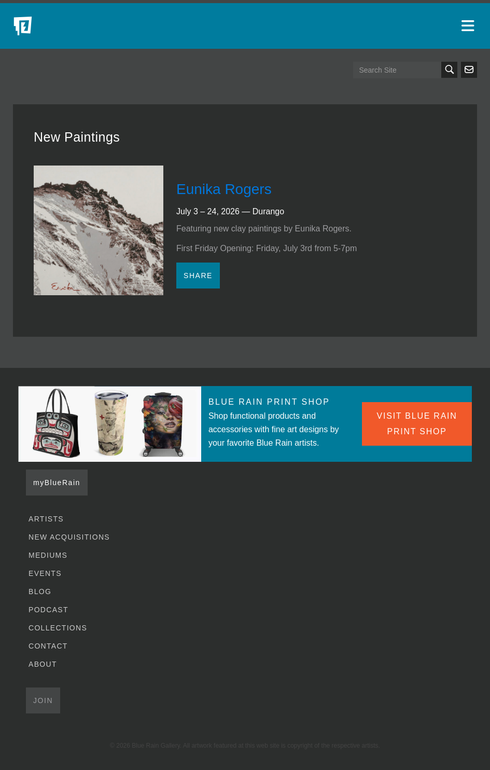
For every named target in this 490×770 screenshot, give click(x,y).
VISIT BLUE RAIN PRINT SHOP (417, 423)
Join (43, 700)
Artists (46, 519)
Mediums (48, 555)
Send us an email (469, 70)
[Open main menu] (469, 26)
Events (45, 573)
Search (449, 70)
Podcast (48, 610)
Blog (40, 591)
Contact (48, 646)
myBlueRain (56, 482)
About (43, 664)
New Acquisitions (69, 537)
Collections (58, 628)
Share (198, 275)
